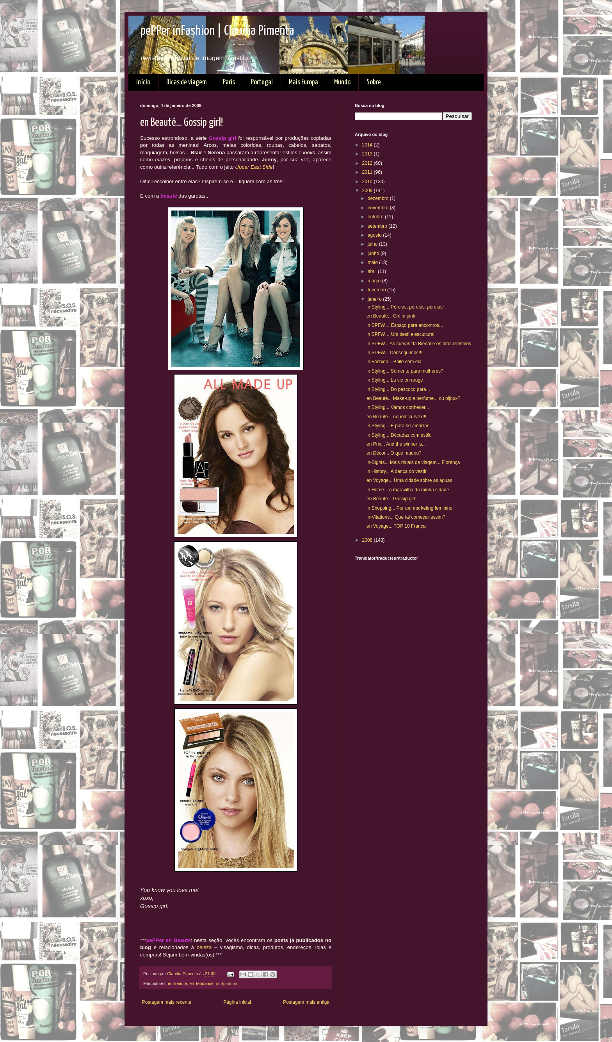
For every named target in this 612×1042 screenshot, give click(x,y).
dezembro (379, 198)
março (375, 281)
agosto (375, 235)
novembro (379, 208)
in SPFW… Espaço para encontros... (404, 325)
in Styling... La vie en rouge (394, 380)
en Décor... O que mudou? (394, 453)
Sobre (373, 82)
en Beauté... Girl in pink (390, 316)
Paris (229, 82)
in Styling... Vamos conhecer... (397, 407)
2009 (368, 190)
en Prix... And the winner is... (396, 444)
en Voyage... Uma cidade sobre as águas (409, 480)
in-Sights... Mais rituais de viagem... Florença (413, 462)
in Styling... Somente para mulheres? (404, 371)
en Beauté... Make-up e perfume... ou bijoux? (413, 398)
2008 (368, 540)
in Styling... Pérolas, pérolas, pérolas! (405, 307)
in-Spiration (226, 983)
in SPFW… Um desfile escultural (400, 334)
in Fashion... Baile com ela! (394, 361)
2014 (368, 145)
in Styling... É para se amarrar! (398, 425)
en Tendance (201, 983)
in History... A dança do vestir (396, 471)
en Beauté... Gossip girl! (391, 498)
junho (374, 253)
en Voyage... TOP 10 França (395, 526)
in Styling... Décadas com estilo (399, 435)
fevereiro (377, 290)
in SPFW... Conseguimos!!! (394, 352)
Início (143, 82)
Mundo (342, 82)
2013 (368, 154)
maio (373, 262)
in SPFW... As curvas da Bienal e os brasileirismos (418, 343)
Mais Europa (303, 82)
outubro (376, 216)
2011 (368, 172)
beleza (204, 947)
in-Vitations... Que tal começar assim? (405, 517)
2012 (368, 163)
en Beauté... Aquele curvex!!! (396, 416)
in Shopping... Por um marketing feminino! (410, 508)
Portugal (262, 82)
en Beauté (177, 983)
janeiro (375, 299)
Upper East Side (253, 167)
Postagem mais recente (166, 1002)
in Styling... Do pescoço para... (398, 389)
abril (373, 271)
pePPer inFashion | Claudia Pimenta (217, 31)
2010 (368, 181)
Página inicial (237, 1002)
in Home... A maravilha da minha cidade (407, 489)
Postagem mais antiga (306, 1002)
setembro (378, 226)
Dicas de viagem (186, 82)
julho (373, 244)
